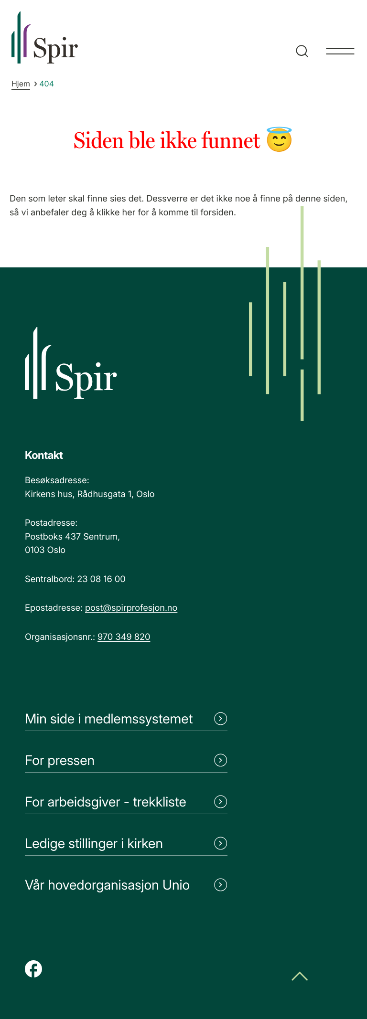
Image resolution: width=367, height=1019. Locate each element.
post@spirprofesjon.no (131, 608)
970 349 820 (123, 637)
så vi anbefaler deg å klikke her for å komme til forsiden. (123, 212)
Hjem (20, 83)
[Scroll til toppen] (299, 977)
